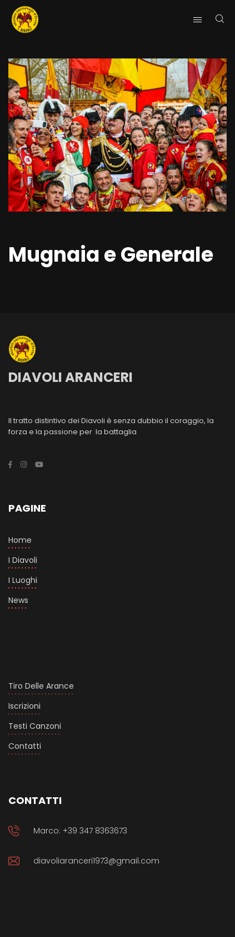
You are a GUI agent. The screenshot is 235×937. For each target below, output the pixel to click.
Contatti (24, 746)
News (18, 600)
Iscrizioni (24, 706)
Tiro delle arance (41, 685)
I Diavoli (22, 560)
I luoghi (22, 580)
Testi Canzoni (34, 726)
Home (20, 540)
